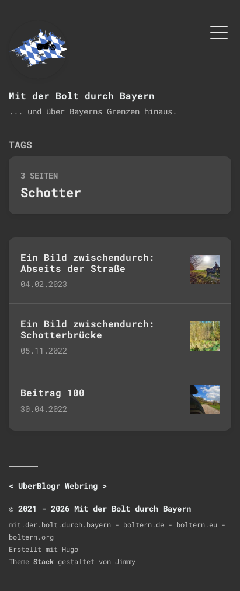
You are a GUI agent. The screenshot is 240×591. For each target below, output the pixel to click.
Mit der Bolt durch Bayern (82, 95)
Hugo (70, 549)
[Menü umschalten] (219, 31)
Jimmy (125, 561)
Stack (43, 561)
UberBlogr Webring (58, 485)
